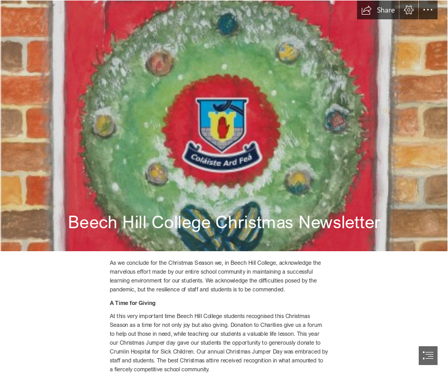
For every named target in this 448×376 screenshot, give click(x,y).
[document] (224, 188)
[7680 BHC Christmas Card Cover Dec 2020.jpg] (224, 126)
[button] (378, 10)
